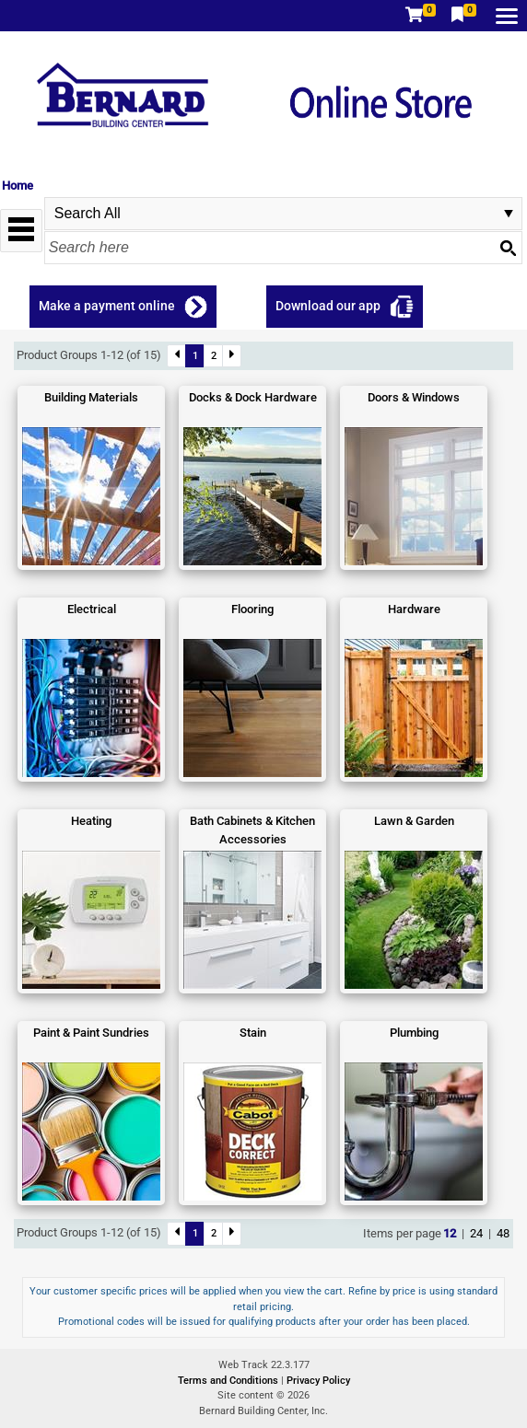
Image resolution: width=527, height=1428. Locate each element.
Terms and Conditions (229, 1381)
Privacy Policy (318, 1381)
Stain (253, 1032)
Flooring (252, 609)
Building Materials (91, 397)
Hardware (414, 609)
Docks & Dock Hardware (253, 397)
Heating (91, 821)
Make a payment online (107, 305)
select (508, 213)
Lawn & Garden (414, 821)
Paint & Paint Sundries (91, 1032)
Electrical (91, 609)
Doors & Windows (414, 397)
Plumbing (414, 1032)
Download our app (328, 305)
